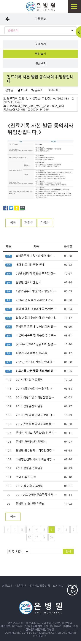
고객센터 (40, 19)
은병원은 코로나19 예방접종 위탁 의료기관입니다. (46, 326)
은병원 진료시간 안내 (28, 282)
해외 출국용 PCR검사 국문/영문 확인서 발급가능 (44, 309)
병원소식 (40, 31)
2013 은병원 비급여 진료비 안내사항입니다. (42, 415)
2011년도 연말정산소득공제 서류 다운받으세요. (44, 494)
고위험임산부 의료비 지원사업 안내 (37, 459)
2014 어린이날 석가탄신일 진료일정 (37, 397)
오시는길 (58, 585)
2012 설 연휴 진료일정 (29, 486)
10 (29, 537)
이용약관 (20, 585)
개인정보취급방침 (39, 585)
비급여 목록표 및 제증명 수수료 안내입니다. (42, 335)
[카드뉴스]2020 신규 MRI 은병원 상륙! (39, 344)
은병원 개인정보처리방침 (31, 441)
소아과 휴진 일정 (26, 477)
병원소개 (7, 585)
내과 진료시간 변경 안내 (30, 264)
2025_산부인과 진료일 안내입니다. (37, 362)
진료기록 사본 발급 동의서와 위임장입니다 (41, 370)
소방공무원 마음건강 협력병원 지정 (37, 255)
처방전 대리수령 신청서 (30, 353)
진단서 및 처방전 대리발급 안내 (34, 300)
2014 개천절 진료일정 (29, 379)
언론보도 (40, 63)
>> (51, 537)
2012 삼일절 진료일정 (29, 468)
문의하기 (40, 44)
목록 (13, 222)
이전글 (29, 222)
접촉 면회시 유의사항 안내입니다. (36, 317)
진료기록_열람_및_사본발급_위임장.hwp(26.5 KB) (38, 98)
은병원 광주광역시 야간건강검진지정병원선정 (43, 450)
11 (37, 537)
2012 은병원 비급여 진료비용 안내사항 (39, 424)
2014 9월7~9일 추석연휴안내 (34, 388)
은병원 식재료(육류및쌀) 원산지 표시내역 (40, 432)
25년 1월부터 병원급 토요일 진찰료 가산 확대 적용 (46, 273)
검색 (68, 551)
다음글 (45, 222)
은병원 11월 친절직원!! (30, 503)
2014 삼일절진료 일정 (29, 406)
